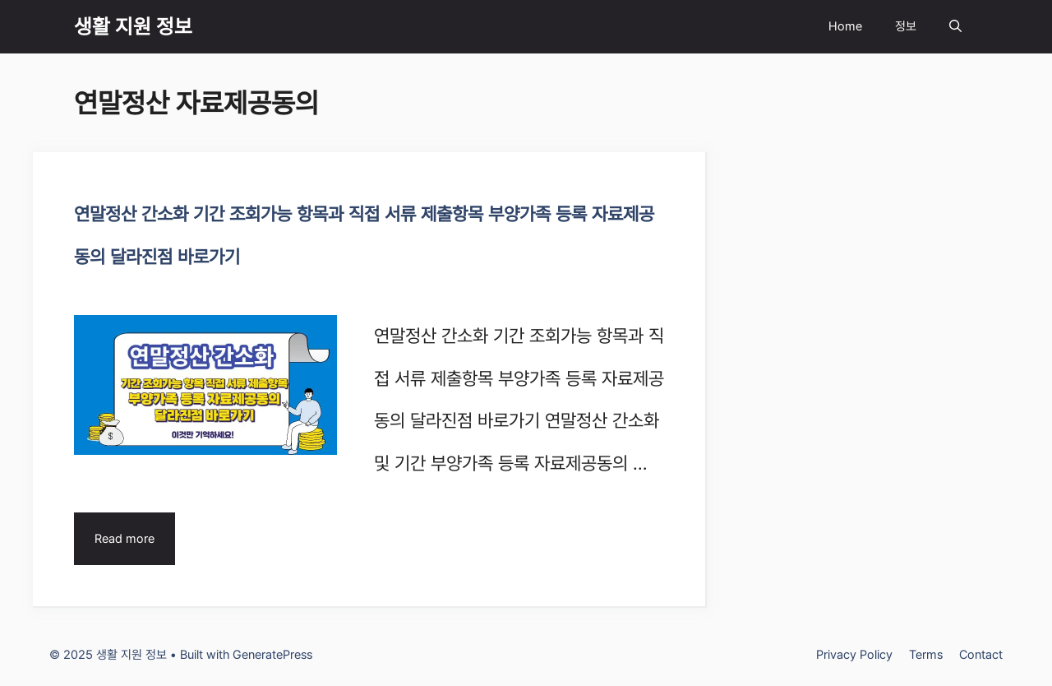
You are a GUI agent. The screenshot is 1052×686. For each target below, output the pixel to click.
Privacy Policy (854, 654)
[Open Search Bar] (955, 26)
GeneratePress (272, 654)
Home (845, 26)
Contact (981, 654)
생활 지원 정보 (133, 26)
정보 (905, 26)
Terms (926, 654)
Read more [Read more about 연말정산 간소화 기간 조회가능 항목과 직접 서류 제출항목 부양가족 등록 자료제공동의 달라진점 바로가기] (125, 538)
